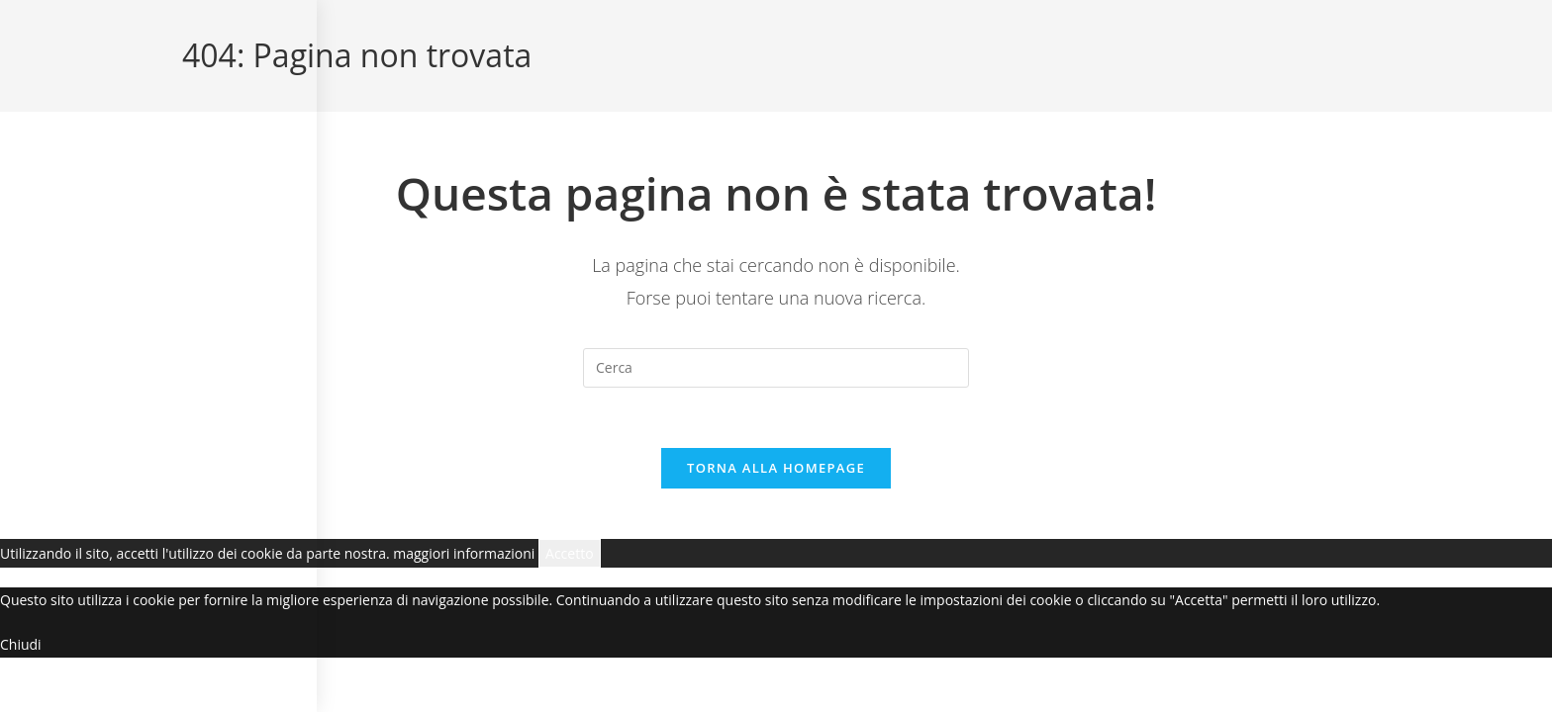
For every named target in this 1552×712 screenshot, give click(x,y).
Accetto (569, 553)
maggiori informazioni (463, 553)
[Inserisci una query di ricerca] (776, 368)
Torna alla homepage (776, 468)
